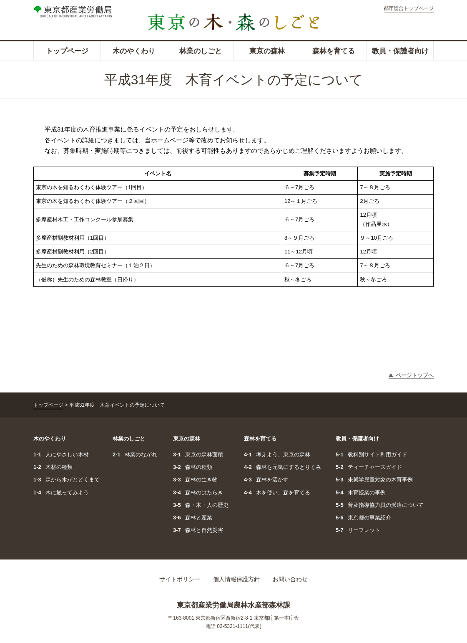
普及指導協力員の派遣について (380, 505)
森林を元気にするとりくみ (282, 467)
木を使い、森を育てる (277, 492)
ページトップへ (415, 375)
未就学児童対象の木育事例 (374, 479)
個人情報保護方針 (236, 579)
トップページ (67, 51)
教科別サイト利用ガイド (371, 454)
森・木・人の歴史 (200, 505)
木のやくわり (134, 51)
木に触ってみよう (61, 492)
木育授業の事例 (361, 492)
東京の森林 (267, 51)
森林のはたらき (198, 492)
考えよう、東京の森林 (277, 454)
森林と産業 (192, 517)
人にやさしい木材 (61, 454)
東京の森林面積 (198, 454)
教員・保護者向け (400, 51)
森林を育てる (333, 51)
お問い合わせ (290, 579)
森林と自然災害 (198, 530)
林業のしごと (200, 51)
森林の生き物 (195, 479)
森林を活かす (266, 479)
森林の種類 (192, 467)
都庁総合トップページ (409, 8)
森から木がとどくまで (66, 479)
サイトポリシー (179, 579)
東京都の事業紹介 (363, 517)
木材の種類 (53, 467)
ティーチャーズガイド (369, 467)
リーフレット (358, 530)
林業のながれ (135, 454)
